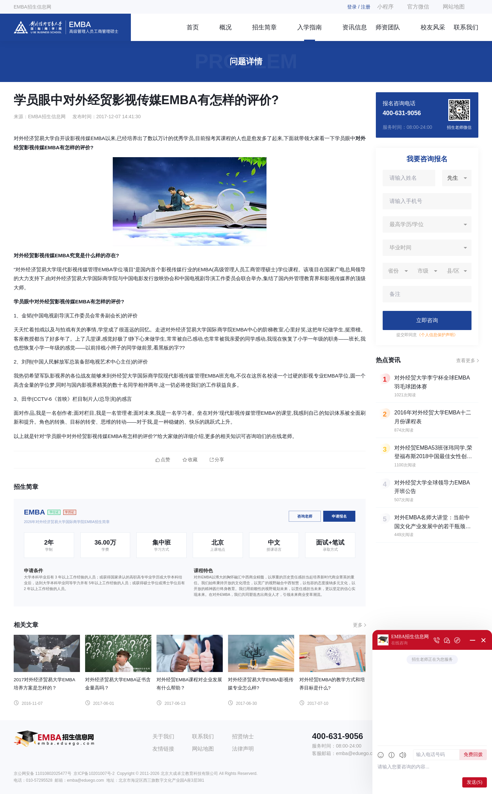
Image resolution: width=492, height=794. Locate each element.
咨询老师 (304, 516)
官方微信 (418, 7)
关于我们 (163, 736)
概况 (225, 27)
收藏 (189, 459)
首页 (193, 27)
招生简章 (264, 27)
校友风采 (433, 27)
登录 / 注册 (358, 7)
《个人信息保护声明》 (437, 334)
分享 (217, 459)
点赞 (162, 459)
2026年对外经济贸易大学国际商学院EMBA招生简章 (67, 522)
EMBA (34, 512)
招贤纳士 (243, 736)
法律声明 (243, 749)
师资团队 (387, 27)
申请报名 (339, 516)
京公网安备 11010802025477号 (42, 773)
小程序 (385, 7)
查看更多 (465, 360)
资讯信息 (354, 27)
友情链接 (163, 749)
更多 (358, 625)
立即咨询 (427, 320)
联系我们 (466, 27)
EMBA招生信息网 (32, 7)
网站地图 (454, 7)
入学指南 (309, 27)
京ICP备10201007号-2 (93, 773)
